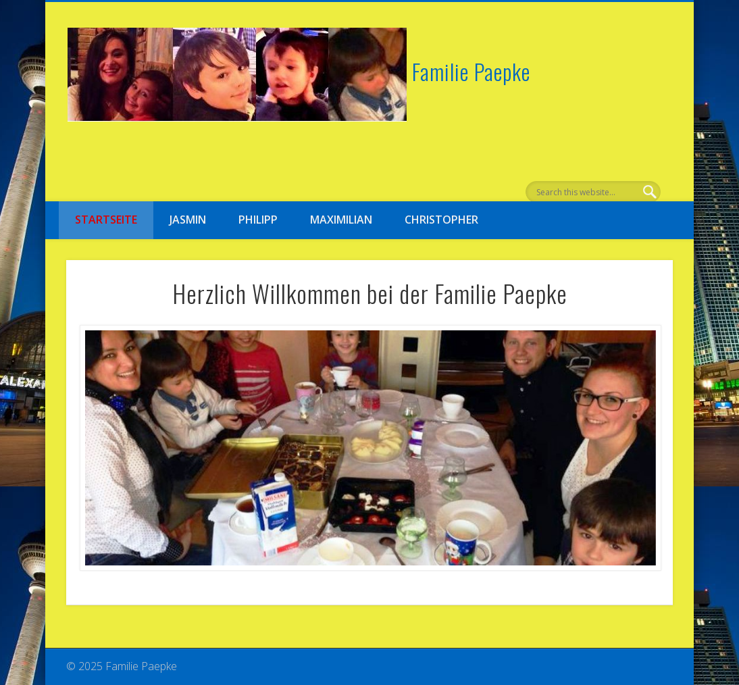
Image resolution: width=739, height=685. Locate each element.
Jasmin (188, 219)
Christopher (441, 219)
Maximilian (341, 219)
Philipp (258, 219)
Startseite (106, 219)
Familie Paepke (471, 71)
